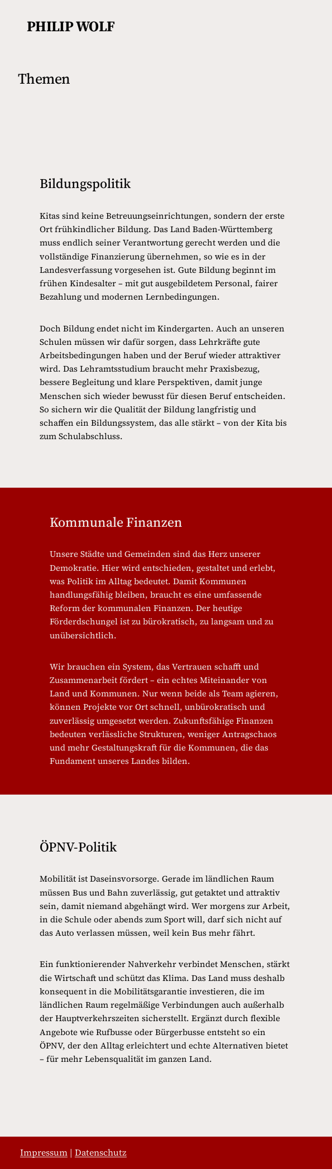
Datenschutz (101, 1152)
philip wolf (71, 26)
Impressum (44, 1152)
